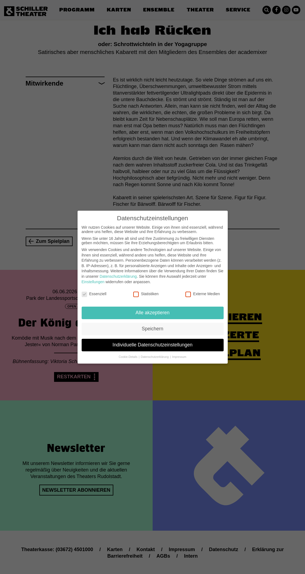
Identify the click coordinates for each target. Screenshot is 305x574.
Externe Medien (202, 289)
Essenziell (94, 289)
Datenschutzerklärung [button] (155, 352)
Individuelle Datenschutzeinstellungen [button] (152, 340)
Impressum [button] (179, 352)
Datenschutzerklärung (118, 272)
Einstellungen (93, 277)
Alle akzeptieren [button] (152, 308)
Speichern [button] (152, 324)
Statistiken (146, 289)
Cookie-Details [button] (128, 352)
